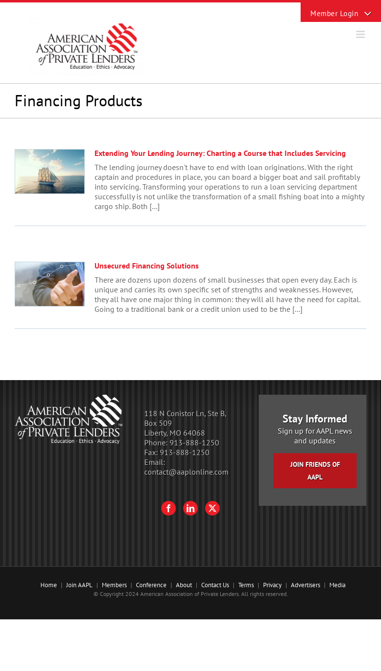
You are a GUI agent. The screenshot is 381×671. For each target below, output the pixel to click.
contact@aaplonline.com (186, 472)
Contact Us (215, 585)
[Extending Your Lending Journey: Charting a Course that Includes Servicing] (50, 171)
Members (114, 585)
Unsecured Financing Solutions (147, 265)
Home (48, 585)
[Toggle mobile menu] (361, 34)
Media (337, 585)
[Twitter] (212, 508)
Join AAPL (79, 585)
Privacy (272, 585)
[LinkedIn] (190, 508)
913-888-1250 (194, 442)
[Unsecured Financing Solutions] (50, 284)
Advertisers (305, 585)
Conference (151, 585)
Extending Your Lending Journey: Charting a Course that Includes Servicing (220, 153)
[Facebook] (168, 508)
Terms (246, 585)
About (184, 585)
